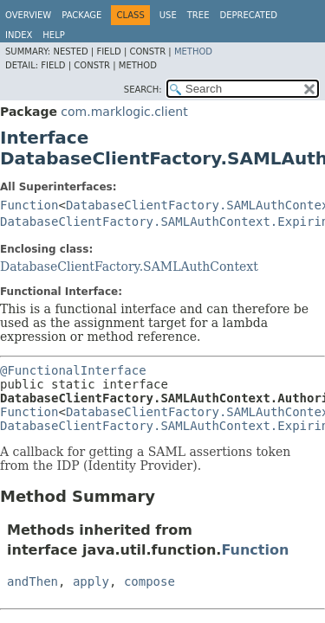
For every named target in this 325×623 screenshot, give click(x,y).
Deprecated (248, 15)
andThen (32, 581)
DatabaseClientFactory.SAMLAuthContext (129, 266)
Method (193, 51)
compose (149, 581)
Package (81, 15)
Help (53, 35)
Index (18, 35)
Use (168, 15)
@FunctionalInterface (73, 370)
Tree (198, 15)
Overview (28, 15)
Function (29, 205)
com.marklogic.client (124, 112)
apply (91, 581)
